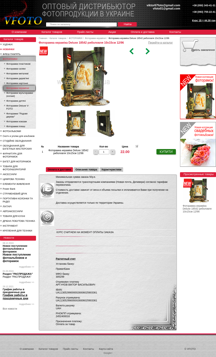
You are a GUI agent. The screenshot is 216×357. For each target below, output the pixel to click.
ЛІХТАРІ (7, 206)
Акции (112, 31)
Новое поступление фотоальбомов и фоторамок (15, 248)
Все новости (10, 308)
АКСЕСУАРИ (10, 174)
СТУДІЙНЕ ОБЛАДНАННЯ (17, 141)
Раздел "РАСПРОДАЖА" (18, 273)
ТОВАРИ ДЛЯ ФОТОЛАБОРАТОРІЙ (14, 168)
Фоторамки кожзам (16, 121)
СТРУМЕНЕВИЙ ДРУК (15, 193)
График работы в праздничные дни (14, 291)
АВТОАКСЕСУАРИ (13, 211)
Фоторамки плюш (15, 126)
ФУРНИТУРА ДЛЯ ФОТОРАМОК (12, 155)
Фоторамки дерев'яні (17, 78)
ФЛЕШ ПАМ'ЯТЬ (12, 54)
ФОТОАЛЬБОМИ (12, 131)
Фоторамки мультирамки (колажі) (19, 94)
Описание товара (86, 169)
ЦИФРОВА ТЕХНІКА (14, 179)
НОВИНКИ (8, 49)
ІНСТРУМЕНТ (10, 225)
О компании (19, 31)
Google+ (108, 353)
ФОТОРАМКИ (10, 59)
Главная (43, 38)
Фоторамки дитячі (16, 100)
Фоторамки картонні (17, 83)
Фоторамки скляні (16, 68)
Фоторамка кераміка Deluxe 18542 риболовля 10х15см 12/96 (197, 208)
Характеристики (111, 169)
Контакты (175, 31)
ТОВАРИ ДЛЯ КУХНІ (14, 216)
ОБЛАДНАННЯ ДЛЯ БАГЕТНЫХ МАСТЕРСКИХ (17, 147)
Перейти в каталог (160, 42)
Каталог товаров (52, 31)
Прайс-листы (85, 31)
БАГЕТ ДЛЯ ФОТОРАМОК (17, 161)
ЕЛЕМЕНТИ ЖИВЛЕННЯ (16, 184)
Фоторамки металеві (17, 73)
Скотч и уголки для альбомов (19, 136)
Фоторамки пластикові (18, 63)
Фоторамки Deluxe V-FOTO (17, 107)
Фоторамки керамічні (17, 88)
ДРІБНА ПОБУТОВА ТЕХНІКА (19, 221)
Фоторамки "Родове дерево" (17, 115)
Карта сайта (106, 348)
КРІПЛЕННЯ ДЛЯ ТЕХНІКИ (17, 230)
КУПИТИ (166, 152)
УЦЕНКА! (8, 44)
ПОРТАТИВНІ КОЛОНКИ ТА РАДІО (18, 200)
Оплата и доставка (142, 31)
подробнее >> (26, 266)
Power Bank (9, 188)
